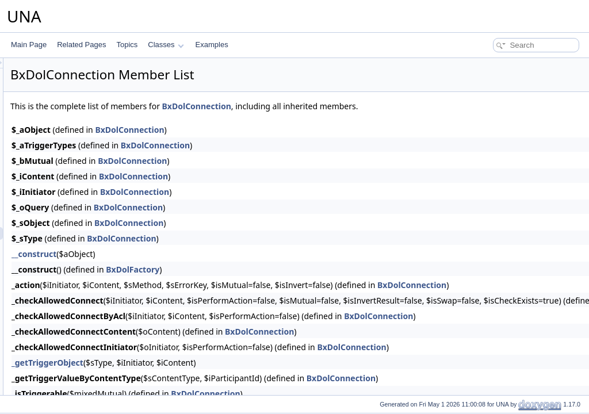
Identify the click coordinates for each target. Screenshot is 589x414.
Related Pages (81, 44)
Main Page (29, 44)
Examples (212, 44)
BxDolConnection (340, 106)
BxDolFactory (276, 269)
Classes (165, 44)
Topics (126, 44)
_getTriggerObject (191, 362)
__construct (177, 253)
